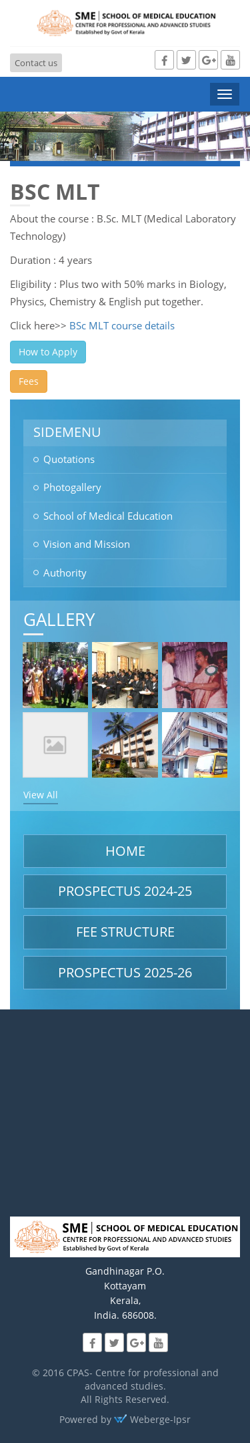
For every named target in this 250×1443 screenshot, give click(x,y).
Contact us (36, 63)
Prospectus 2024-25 (125, 891)
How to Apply (48, 351)
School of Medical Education (108, 515)
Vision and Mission (86, 543)
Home (125, 851)
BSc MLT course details (122, 325)
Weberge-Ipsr (152, 1419)
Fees (29, 381)
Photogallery (72, 487)
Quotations (69, 459)
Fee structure (125, 932)
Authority (65, 572)
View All (40, 794)
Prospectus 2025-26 (125, 972)
